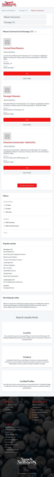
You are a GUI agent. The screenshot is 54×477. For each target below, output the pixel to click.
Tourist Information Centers (12, 260)
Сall (27, 73)
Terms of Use (32, 473)
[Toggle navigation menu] (51, 4)
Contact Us (8, 412)
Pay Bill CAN (35, 420)
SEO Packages (9, 442)
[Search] (49, 22)
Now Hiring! (8, 410)
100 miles (9, 212)
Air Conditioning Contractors (13, 282)
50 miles (8, 208)
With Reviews (10, 222)
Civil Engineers (8, 262)
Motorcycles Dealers (10, 257)
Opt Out (34, 415)
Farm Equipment (8, 251)
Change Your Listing (37, 410)
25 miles (8, 205)
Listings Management (11, 434)
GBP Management (10, 437)
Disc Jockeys (7, 268)
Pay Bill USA (35, 417)
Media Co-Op (9, 407)
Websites (8, 432)
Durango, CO (23, 10)
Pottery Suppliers (9, 265)
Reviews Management (11, 439)
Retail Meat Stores (9, 271)
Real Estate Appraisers (10, 276)
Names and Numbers (8, 10)
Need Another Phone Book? (40, 412)
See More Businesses (27, 185)
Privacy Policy (22, 473)
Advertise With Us (37, 405)
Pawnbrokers (7, 273)
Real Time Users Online (11, 452)
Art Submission (36, 407)
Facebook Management (11, 449)
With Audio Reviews (12, 226)
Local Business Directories (12, 427)
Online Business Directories (13, 429)
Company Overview (10, 405)
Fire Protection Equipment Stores (14, 254)
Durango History (8, 288)
